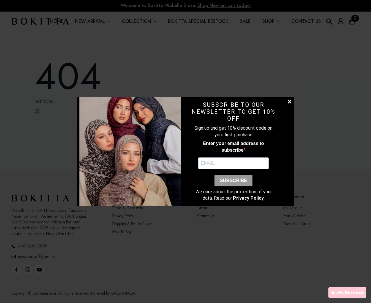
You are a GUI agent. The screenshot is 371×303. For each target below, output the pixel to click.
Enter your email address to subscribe (233, 146)
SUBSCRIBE (233, 180)
